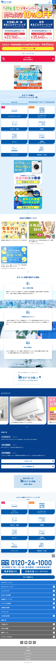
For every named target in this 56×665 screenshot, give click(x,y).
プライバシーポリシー (28, 653)
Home (28, 647)
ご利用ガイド (4, 624)
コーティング (4, 612)
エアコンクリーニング (7, 587)
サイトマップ (28, 656)
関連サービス (4, 632)
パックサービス (5, 591)
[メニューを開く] (54, 2)
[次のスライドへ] (55, 28)
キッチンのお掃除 (6, 603)
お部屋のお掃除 (5, 607)
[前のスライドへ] (1, 28)
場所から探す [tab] (14, 102)
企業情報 (28, 650)
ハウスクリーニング (6, 582)
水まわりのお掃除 (6, 595)
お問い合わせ (28, 659)
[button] (23, 53)
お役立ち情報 (4, 628)
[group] (29, 410)
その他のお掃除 (5, 616)
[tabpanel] (28, 157)
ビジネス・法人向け (6, 637)
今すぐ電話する (28, 577)
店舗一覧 (3, 620)
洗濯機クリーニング (6, 599)
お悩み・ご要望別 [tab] (41, 102)
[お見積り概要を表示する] (49, 2)
